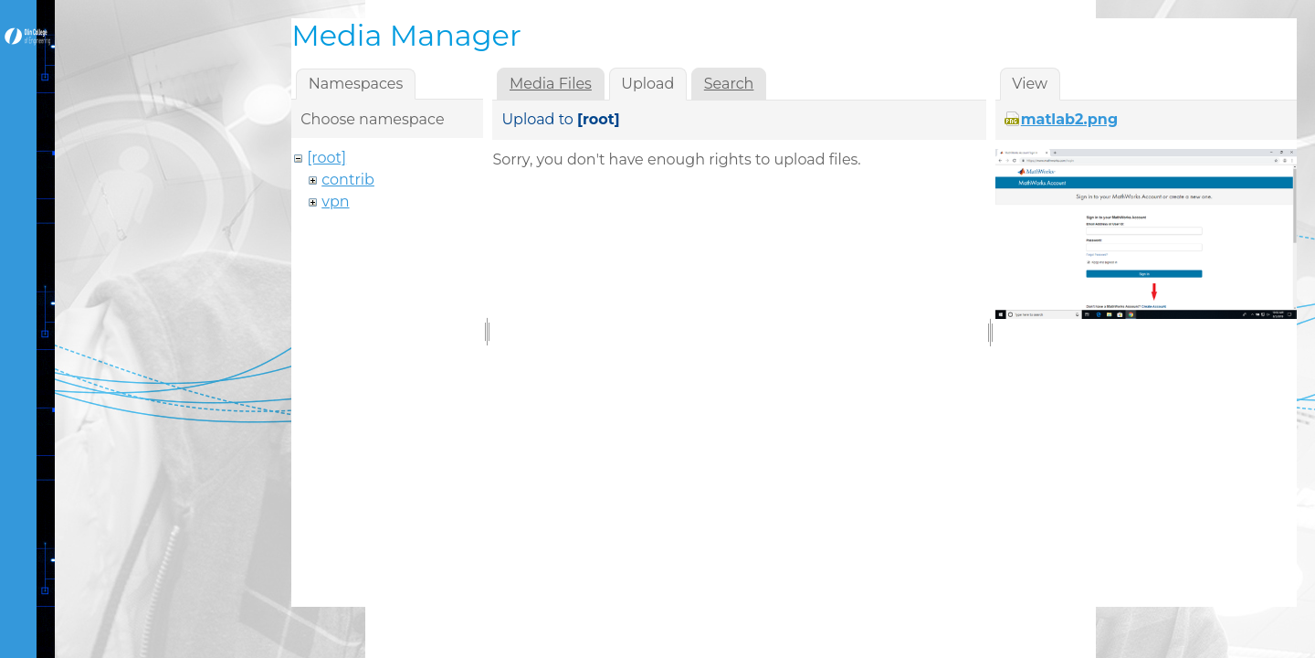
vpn (335, 201)
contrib (347, 179)
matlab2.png (1069, 119)
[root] (326, 157)
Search (729, 83)
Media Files (551, 83)
